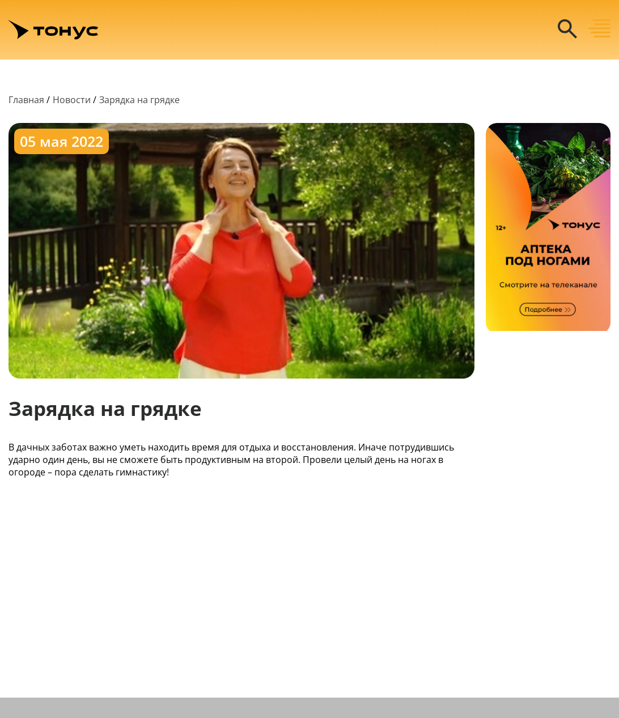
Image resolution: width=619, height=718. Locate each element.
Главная (26, 100)
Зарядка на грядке (139, 100)
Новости (72, 100)
